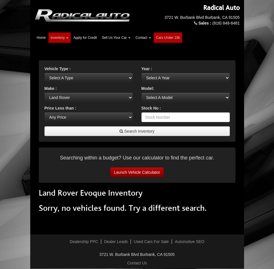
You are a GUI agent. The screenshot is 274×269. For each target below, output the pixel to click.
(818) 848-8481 (219, 23)
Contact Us (137, 263)
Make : (50, 88)
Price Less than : (60, 108)
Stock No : (151, 108)
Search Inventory (137, 131)
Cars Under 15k (168, 38)
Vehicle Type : (57, 68)
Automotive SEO (189, 241)
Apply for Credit (85, 38)
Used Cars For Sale (151, 241)
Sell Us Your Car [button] (116, 38)
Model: (147, 88)
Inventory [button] (60, 38)
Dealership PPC (84, 241)
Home (41, 38)
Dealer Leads (116, 241)
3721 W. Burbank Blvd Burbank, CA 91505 (202, 17)
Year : (146, 68)
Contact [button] (143, 38)
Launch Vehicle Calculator (137, 172)
